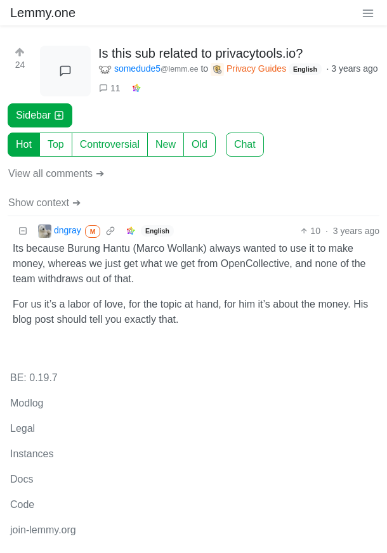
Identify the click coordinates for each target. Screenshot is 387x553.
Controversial (110, 144)
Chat (245, 144)
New (165, 144)
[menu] (368, 12)
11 (110, 88)
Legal (22, 428)
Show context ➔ (44, 202)
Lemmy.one (42, 13)
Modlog (26, 403)
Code (22, 504)
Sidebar (40, 115)
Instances (31, 453)
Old (199, 144)
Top (56, 144)
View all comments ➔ (56, 173)
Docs (21, 479)
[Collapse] (23, 231)
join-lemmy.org (43, 529)
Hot (24, 144)
